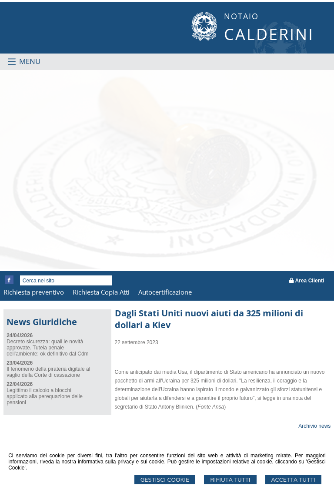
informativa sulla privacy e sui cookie (121, 462)
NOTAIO (241, 16)
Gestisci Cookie (165, 479)
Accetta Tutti (293, 479)
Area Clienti (306, 281)
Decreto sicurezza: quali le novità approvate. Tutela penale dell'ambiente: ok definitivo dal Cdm (47, 348)
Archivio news (314, 426)
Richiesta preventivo (33, 292)
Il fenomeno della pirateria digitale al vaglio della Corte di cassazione (48, 372)
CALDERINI (269, 34)
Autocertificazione (165, 292)
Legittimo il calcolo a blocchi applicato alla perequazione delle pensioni (45, 396)
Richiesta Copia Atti (101, 292)
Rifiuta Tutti (230, 479)
